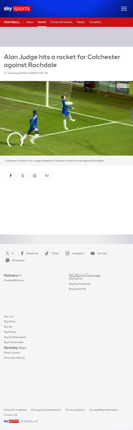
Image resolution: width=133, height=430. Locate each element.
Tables (81, 22)
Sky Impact (10, 384)
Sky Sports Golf (78, 302)
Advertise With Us (14, 395)
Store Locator (12, 389)
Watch (42, 22)
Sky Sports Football (80, 291)
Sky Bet (8, 281)
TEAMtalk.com (13, 291)
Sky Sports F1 (77, 307)
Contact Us (10, 415)
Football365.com (14, 296)
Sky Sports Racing (79, 333)
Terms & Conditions (15, 410)
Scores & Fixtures (61, 22)
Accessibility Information (103, 410)
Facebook (28, 253)
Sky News (9, 358)
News (30, 22)
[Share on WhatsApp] (35, 175)
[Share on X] (22, 175)
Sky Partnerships (14, 379)
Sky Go (8, 363)
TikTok (51, 253)
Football (12, 22)
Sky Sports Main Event (82, 281)
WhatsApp (14, 260)
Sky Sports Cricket (80, 296)
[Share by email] (47, 175)
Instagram (74, 253)
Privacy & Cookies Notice (46, 410)
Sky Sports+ (76, 328)
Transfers (95, 22)
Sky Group (10, 369)
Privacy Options (75, 410)
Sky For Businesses (15, 374)
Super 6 (8, 286)
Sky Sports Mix (77, 338)
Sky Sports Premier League (84, 286)
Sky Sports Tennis (79, 312)
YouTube (98, 253)
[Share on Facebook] (10, 175)
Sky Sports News (79, 322)
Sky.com (9, 353)
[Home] (17, 9)
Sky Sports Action (79, 317)
